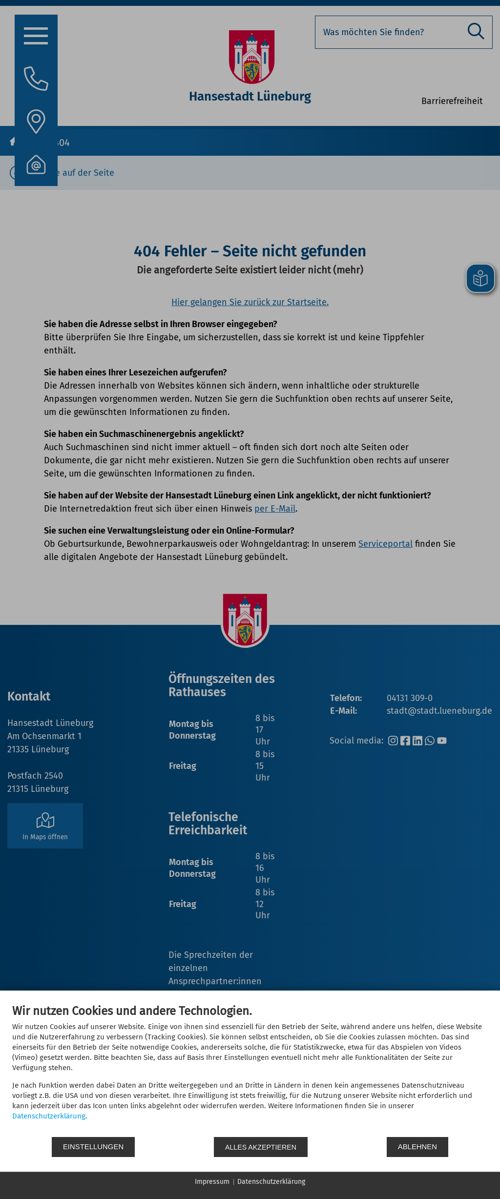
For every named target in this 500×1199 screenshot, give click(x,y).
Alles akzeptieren (261, 1147)
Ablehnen (418, 1147)
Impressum (212, 1182)
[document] (250, 1070)
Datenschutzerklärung (48, 1116)
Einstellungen (93, 1147)
